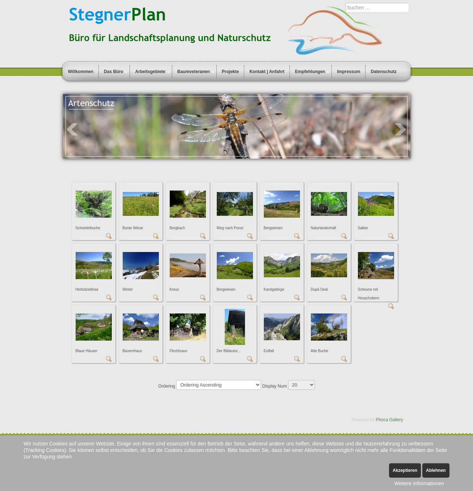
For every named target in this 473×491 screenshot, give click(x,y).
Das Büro (113, 71)
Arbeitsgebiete (150, 71)
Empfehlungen (310, 71)
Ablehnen (436, 470)
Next (401, 129)
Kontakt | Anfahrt (266, 71)
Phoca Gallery (389, 419)
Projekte (230, 71)
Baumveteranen (193, 71)
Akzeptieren (405, 470)
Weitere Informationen (419, 483)
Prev (72, 129)
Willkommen (81, 71)
